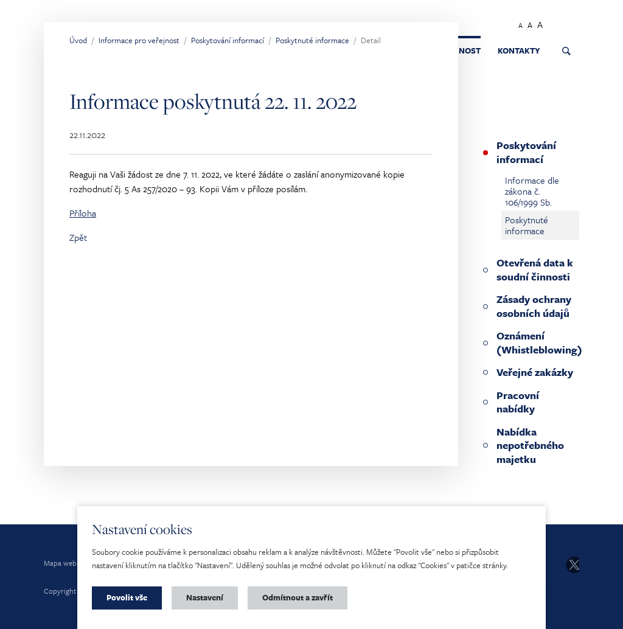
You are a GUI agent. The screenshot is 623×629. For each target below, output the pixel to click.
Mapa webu (62, 562)
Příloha (82, 213)
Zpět (78, 237)
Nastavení (204, 597)
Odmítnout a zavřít (297, 597)
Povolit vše (126, 597)
